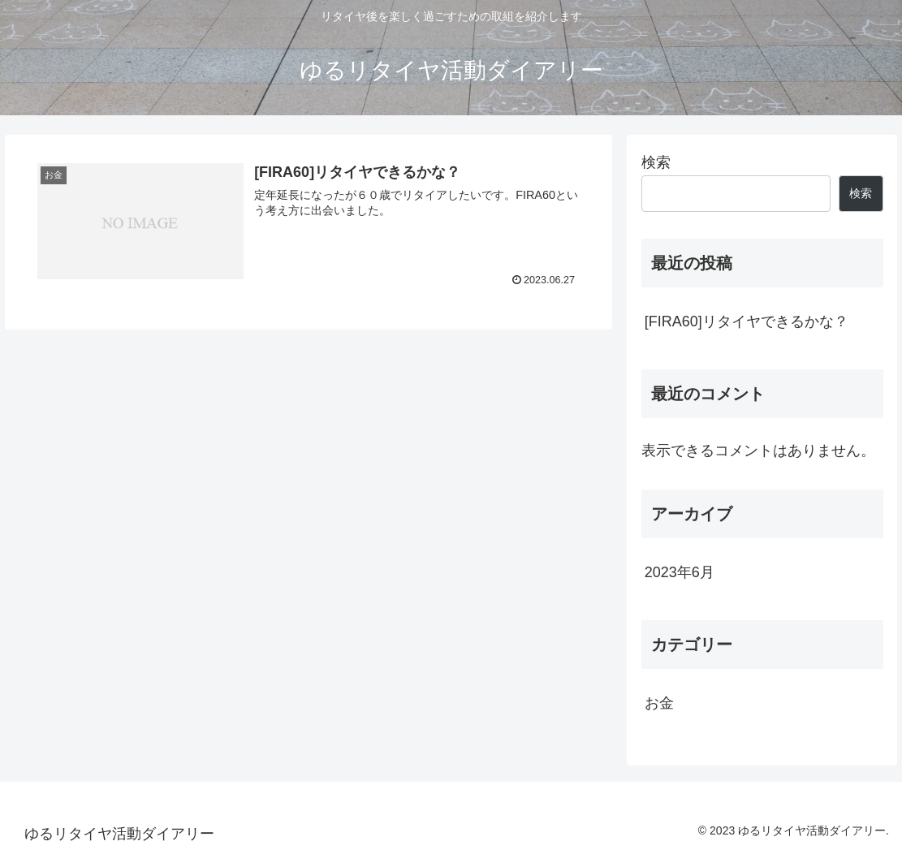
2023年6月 (679, 572)
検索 (656, 162)
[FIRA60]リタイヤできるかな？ (746, 321)
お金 (659, 703)
